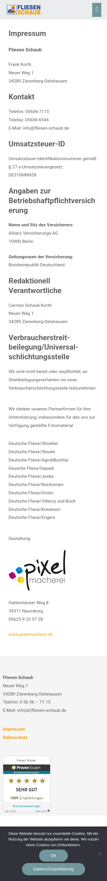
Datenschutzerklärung (53, 869)
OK (53, 855)
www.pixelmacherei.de (31, 634)
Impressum (14, 729)
